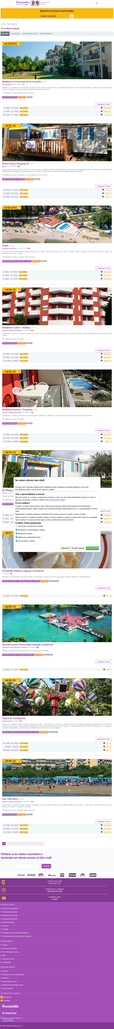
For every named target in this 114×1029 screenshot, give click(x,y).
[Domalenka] (22, 3)
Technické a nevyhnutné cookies (30, 526)
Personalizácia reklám (26, 541)
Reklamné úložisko (25, 533)
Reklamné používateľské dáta (29, 537)
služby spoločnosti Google (55, 500)
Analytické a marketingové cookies (31, 530)
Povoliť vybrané (78, 548)
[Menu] (96, 3)
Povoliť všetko (92, 548)
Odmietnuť (65, 548)
